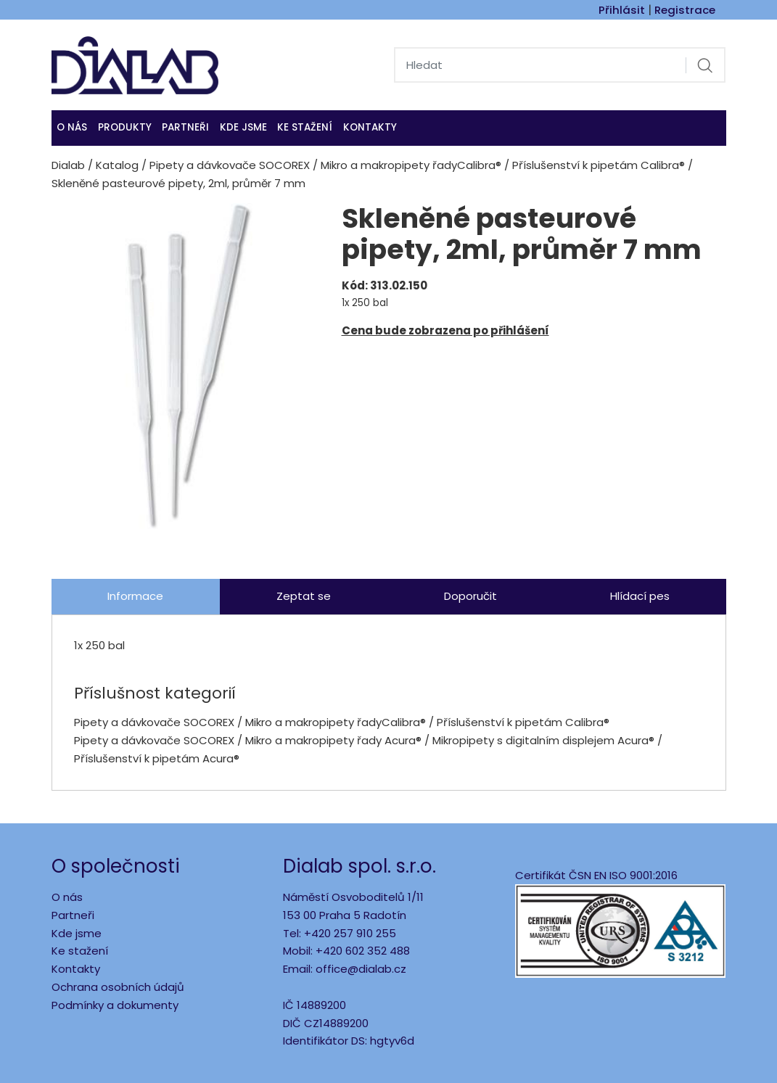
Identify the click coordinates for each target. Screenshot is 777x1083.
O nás (72, 127)
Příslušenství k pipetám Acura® (156, 758)
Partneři (185, 127)
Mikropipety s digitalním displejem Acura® (543, 740)
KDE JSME (243, 127)
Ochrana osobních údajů (118, 987)
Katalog (117, 165)
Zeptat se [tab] (303, 596)
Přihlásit (622, 9)
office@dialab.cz (361, 968)
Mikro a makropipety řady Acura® (334, 740)
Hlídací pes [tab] (640, 596)
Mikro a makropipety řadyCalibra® (411, 165)
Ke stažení (304, 127)
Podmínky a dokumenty (115, 1005)
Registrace (684, 9)
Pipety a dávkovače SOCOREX (229, 165)
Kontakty (370, 127)
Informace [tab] (135, 596)
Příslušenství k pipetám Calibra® (598, 165)
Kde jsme (77, 933)
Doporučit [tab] (470, 596)
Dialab (68, 165)
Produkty (125, 127)
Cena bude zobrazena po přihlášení (445, 330)
